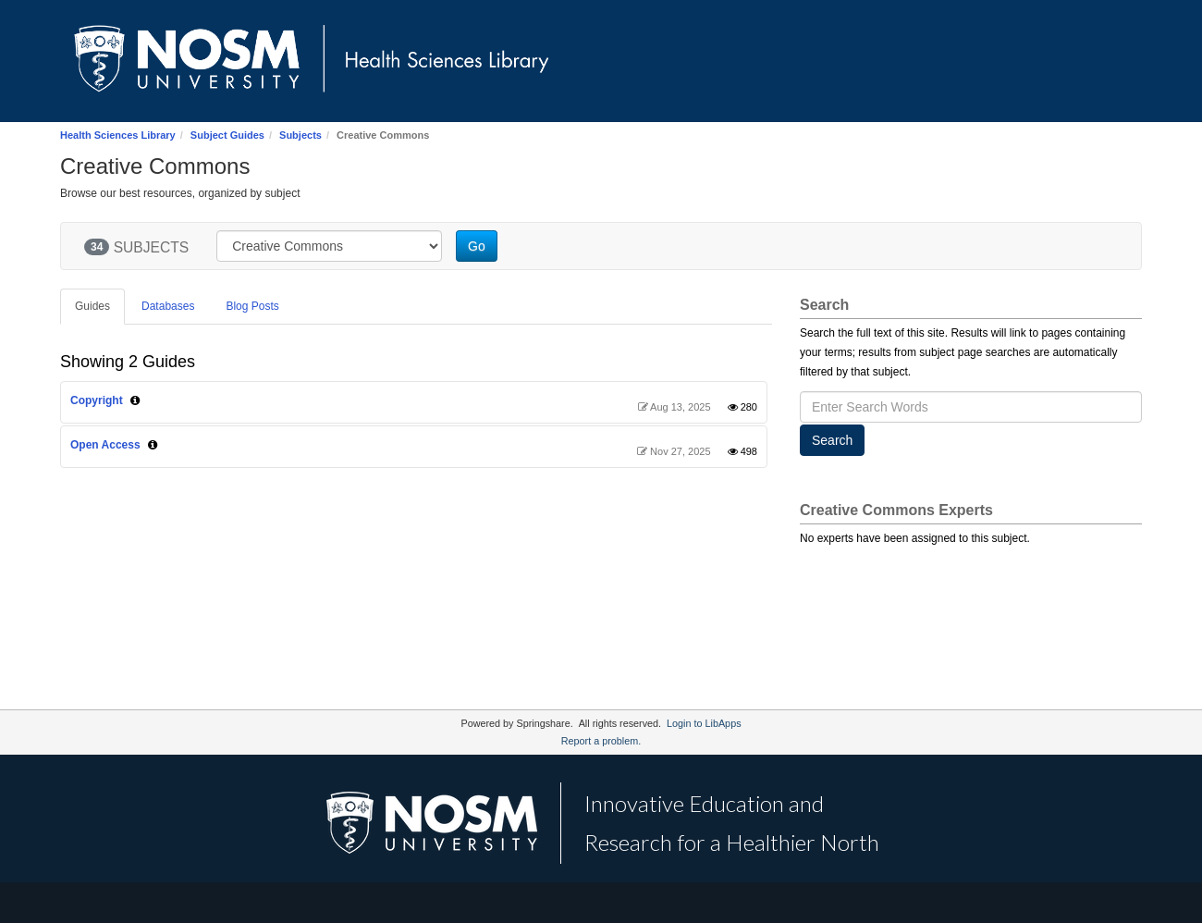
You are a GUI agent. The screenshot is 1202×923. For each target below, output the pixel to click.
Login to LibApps (704, 723)
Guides (92, 306)
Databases (167, 306)
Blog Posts (252, 306)
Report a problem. (601, 740)
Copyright (96, 400)
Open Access (105, 444)
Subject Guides (227, 135)
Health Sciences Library (118, 135)
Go (476, 246)
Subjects (300, 135)
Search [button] (832, 440)
